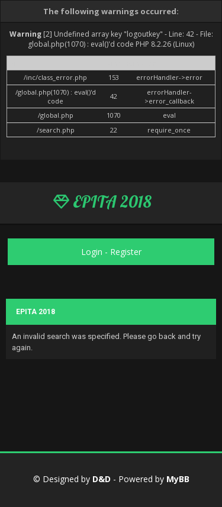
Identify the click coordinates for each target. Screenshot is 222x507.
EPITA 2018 (102, 202)
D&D (101, 479)
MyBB (177, 479)
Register (125, 251)
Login (91, 251)
